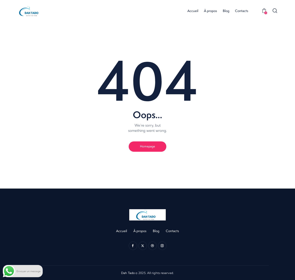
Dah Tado (128, 273)
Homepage (147, 146)
